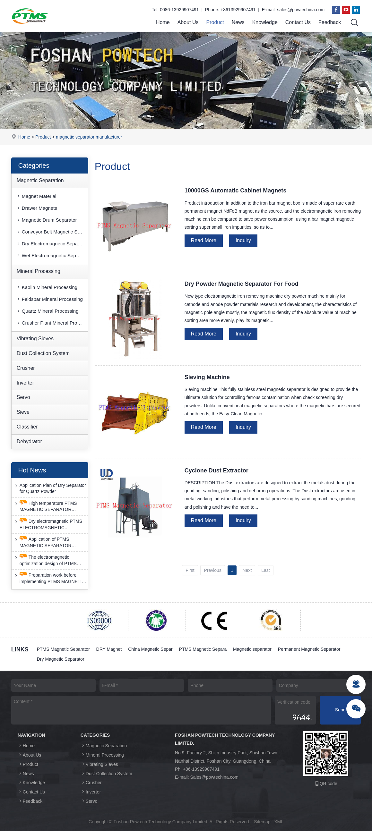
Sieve (23, 412)
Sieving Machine (207, 377)
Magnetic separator (252, 649)
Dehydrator (29, 441)
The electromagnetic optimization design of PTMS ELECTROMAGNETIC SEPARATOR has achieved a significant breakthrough (45, 560)
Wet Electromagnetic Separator (52, 255)
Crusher (26, 368)
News (238, 22)
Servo (23, 397)
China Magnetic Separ (150, 649)
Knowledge (265, 22)
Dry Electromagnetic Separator (52, 243)
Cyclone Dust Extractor (216, 470)
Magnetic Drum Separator (46, 220)
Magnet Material (36, 196)
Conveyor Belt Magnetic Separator (52, 231)
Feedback (329, 22)
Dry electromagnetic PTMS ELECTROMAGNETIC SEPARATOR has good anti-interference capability (47, 524)
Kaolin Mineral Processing (46, 287)
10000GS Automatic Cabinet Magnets (235, 190)
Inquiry (243, 240)
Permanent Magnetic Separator (309, 649)
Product (215, 22)
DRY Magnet (109, 649)
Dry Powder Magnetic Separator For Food (241, 284)
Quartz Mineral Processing (47, 311)
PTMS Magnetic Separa (203, 649)
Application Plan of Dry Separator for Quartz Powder (49, 488)
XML (278, 821)
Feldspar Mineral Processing (49, 299)
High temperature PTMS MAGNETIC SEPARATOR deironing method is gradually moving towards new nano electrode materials (45, 506)
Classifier (27, 426)
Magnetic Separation (40, 180)
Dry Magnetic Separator (60, 659)
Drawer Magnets (36, 208)
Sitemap (262, 821)
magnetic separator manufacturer (89, 137)
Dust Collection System (43, 353)
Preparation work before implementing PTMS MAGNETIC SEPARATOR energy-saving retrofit (49, 578)
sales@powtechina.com (300, 9)
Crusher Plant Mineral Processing (52, 323)
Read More (203, 240)
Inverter (25, 383)
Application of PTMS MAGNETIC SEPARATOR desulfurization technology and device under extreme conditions (48, 542)
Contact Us (298, 22)
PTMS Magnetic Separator (63, 649)
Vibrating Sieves (35, 338)
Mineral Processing (38, 271)
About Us (188, 22)
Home (163, 22)
